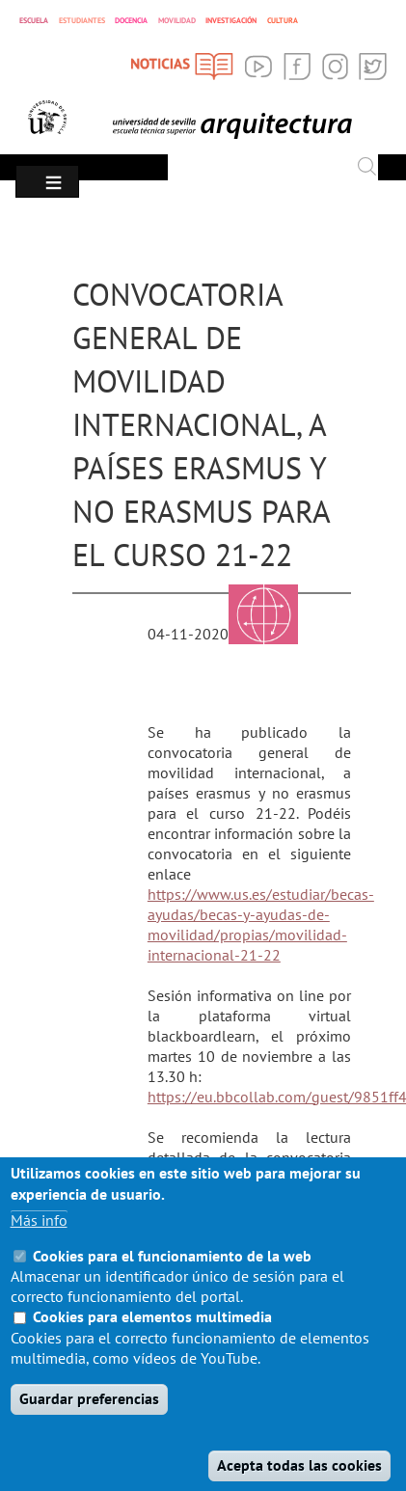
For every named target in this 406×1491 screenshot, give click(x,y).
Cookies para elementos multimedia (152, 1343)
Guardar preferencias (89, 1425)
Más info (39, 1247)
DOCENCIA (131, 20)
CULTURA (282, 20)
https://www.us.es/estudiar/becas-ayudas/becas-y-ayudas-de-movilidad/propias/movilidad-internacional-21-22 (261, 924)
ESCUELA (33, 20)
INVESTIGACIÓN (231, 20)
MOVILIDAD (177, 19)
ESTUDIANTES (82, 20)
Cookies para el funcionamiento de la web (172, 1282)
